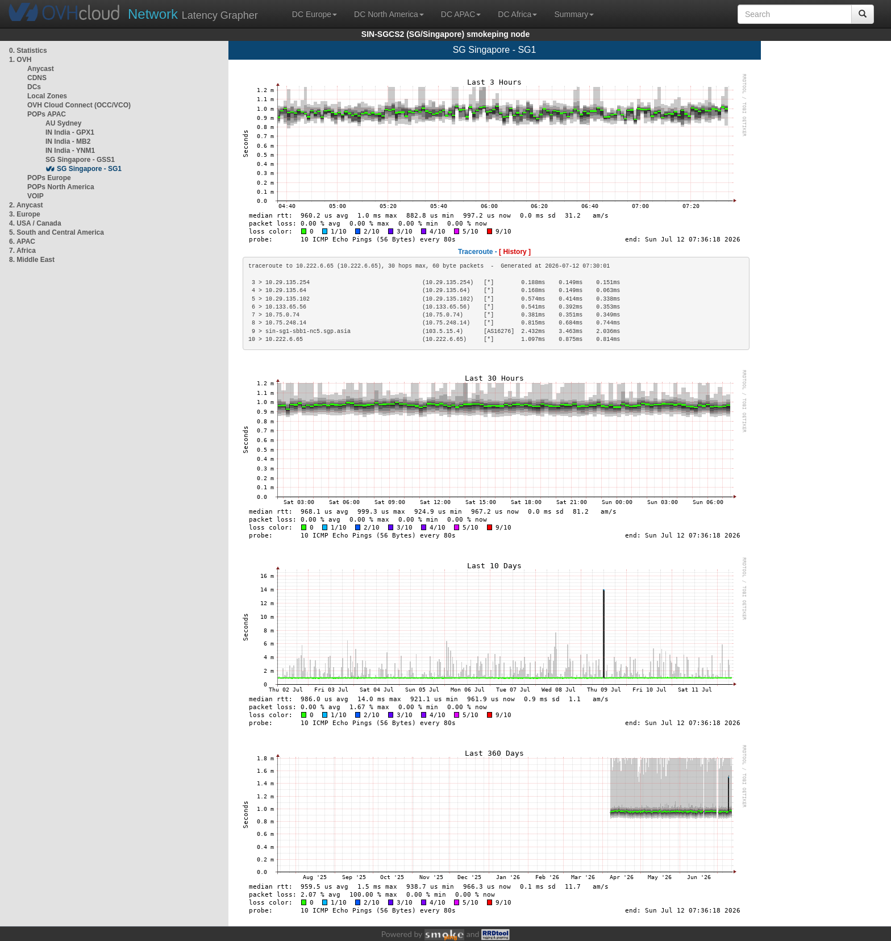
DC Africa (517, 14)
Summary (574, 14)
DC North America (389, 14)
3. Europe (24, 214)
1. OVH (20, 60)
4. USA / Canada (35, 223)
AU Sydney (63, 123)
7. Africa (22, 251)
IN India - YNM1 (70, 151)
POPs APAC (46, 114)
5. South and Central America (56, 232)
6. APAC (22, 241)
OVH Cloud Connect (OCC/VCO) (79, 105)
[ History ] (515, 252)
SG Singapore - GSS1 (80, 160)
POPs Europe (49, 178)
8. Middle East (32, 260)
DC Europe (314, 14)
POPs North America (60, 187)
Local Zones (47, 96)
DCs (34, 87)
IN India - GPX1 (69, 132)
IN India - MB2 (67, 141)
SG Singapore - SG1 (89, 169)
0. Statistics (28, 51)
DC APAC (461, 14)
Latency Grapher (193, 14)
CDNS (37, 78)
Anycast (40, 69)
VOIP (35, 196)
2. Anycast (26, 205)
